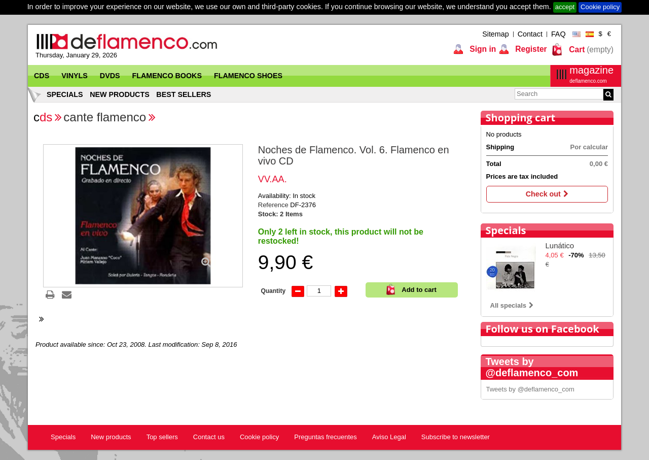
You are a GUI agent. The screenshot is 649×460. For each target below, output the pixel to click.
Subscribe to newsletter (455, 437)
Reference (274, 205)
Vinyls (74, 76)
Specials (65, 94)
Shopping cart (521, 117)
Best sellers (183, 94)
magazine (591, 74)
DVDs (110, 76)
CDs (41, 76)
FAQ (558, 34)
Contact (530, 34)
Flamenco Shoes (248, 76)
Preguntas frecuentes (325, 437)
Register (530, 49)
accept (564, 7)
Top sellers (162, 437)
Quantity (273, 290)
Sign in (481, 49)
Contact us (209, 437)
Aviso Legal (389, 437)
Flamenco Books (167, 76)
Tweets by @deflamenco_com (530, 389)
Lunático (560, 245)
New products (120, 94)
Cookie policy (600, 7)
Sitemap (495, 34)
